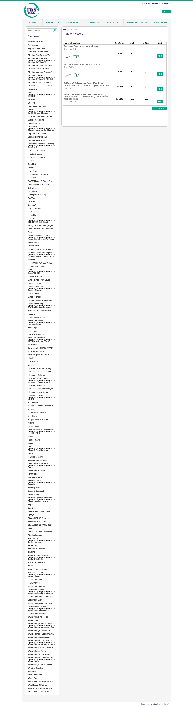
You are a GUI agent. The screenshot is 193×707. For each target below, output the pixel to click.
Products (52, 22)
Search (73, 22)
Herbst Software (155, 704)
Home (32, 22)
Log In (166, 11)
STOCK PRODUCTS (74, 34)
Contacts (93, 22)
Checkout (160, 22)
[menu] (41, 367)
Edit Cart (113, 22)
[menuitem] (41, 41)
